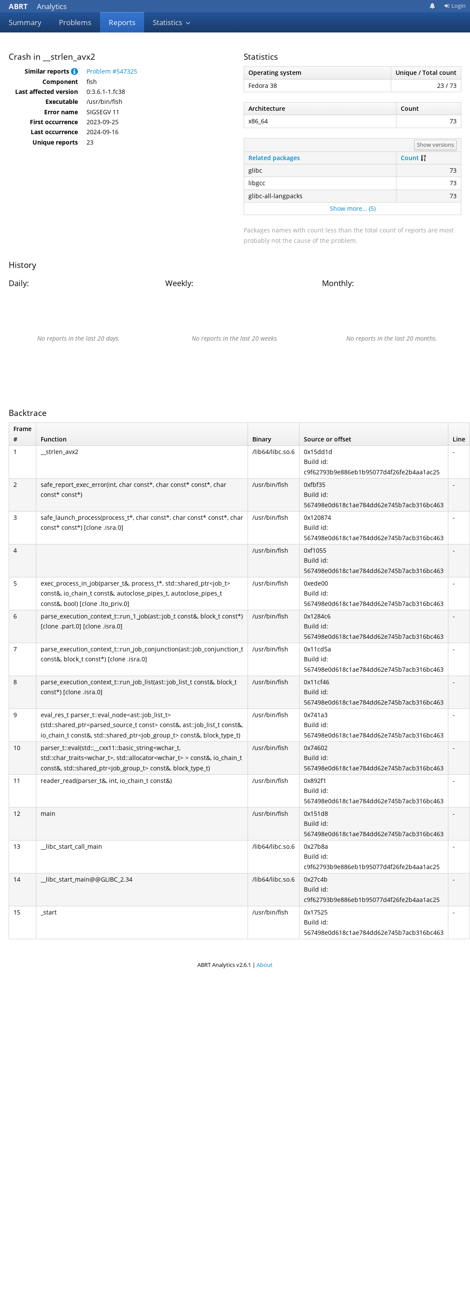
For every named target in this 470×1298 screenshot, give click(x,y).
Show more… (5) (353, 208)
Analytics (38, 6)
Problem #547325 (112, 71)
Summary (25, 22)
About (265, 965)
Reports (122, 22)
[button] (74, 71)
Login (455, 6)
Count (410, 158)
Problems (75, 22)
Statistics (172, 22)
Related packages (274, 158)
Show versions (435, 144)
